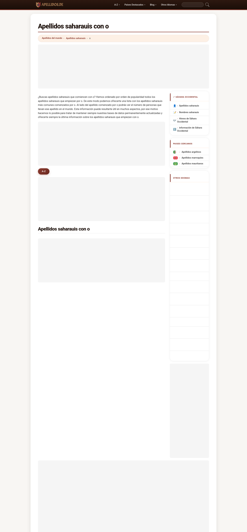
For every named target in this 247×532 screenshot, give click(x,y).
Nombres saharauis (189, 112)
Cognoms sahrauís (190, 217)
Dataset (150, 502)
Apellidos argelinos (191, 152)
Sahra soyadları (189, 279)
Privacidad (166, 502)
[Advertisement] (123, 67)
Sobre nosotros (102, 502)
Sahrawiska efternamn (192, 273)
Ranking (120, 502)
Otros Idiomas (168, 4)
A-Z (116, 4)
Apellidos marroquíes (192, 157)
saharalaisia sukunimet (192, 252)
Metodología (82, 502)
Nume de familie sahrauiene (188, 266)
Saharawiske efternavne (193, 247)
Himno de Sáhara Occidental (187, 120)
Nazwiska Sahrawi (190, 229)
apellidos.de (123, 490)
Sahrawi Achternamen (192, 235)
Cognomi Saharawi (190, 210)
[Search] (193, 4)
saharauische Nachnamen (187, 203)
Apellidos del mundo (52, 38)
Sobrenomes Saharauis (192, 223)
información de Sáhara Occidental (189, 129)
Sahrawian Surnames (191, 186)
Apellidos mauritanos (192, 163)
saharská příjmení (190, 241)
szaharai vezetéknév (191, 258)
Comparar (135, 502)
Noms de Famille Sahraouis (188, 194)
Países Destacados (133, 4)
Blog (152, 4)
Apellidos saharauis (76, 38)
